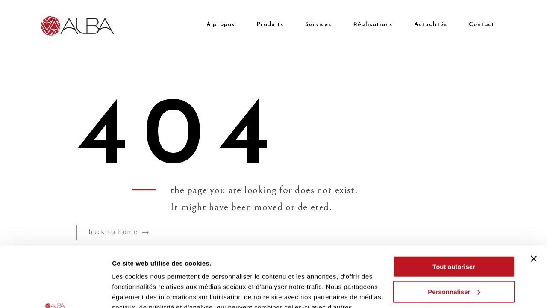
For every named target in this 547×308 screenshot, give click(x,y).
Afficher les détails (141, 291)
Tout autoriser (453, 206)
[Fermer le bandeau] (534, 198)
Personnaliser (454, 231)
